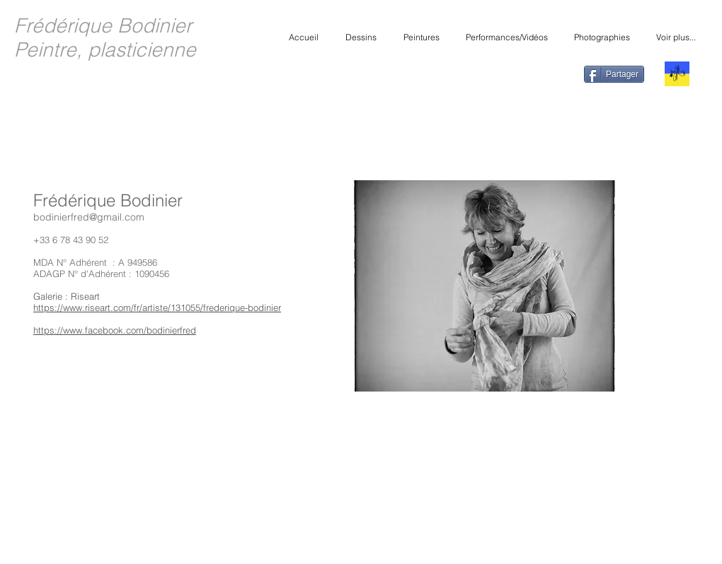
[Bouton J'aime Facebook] (544, 76)
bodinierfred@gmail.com (88, 217)
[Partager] (614, 74)
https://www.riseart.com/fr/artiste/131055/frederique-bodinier (157, 307)
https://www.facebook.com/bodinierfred (114, 330)
